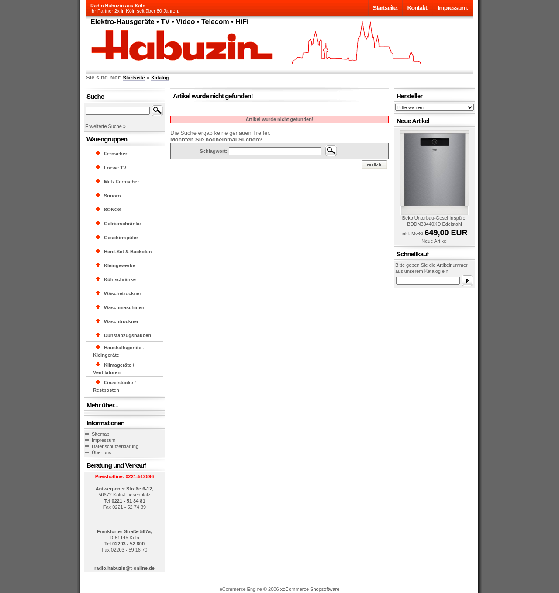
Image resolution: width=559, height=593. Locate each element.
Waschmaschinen (124, 307)
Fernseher (115, 153)
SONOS (112, 209)
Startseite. (385, 7)
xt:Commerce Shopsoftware (310, 589)
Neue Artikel (434, 241)
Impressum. (453, 7)
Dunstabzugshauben (127, 335)
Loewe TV (115, 167)
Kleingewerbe (119, 265)
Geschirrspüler (121, 237)
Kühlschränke (120, 279)
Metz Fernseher (121, 181)
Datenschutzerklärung (115, 446)
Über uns (101, 452)
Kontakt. (417, 7)
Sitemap (100, 434)
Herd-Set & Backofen (128, 251)
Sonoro (112, 195)
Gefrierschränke (122, 223)
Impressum (103, 440)
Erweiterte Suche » (105, 126)
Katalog (160, 77)
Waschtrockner (121, 321)
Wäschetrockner (122, 293)
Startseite (134, 77)
